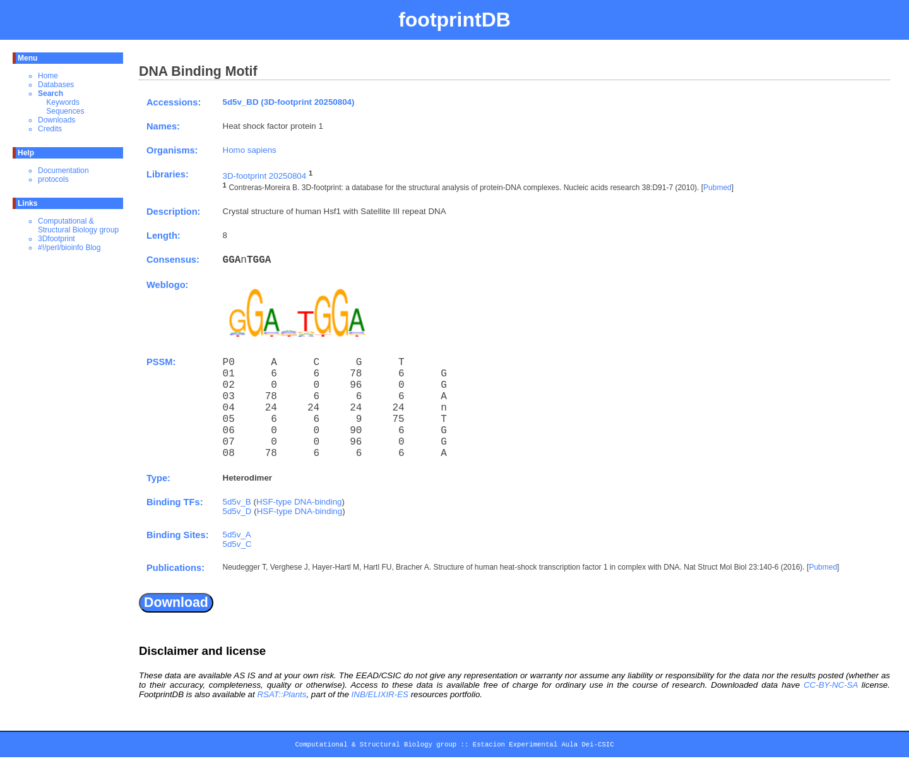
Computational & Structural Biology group (78, 225)
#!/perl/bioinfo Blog (69, 247)
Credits (50, 128)
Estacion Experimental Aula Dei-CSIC (543, 746)
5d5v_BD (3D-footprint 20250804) (289, 102)
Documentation (63, 170)
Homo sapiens (249, 150)
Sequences (65, 111)
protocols (53, 179)
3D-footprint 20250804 (265, 176)
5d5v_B (237, 501)
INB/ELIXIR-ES (380, 694)
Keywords (63, 102)
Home (48, 75)
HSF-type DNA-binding (299, 501)
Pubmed (717, 188)
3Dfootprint (56, 238)
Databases (56, 84)
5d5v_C (237, 544)
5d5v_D (237, 511)
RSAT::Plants (281, 694)
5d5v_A (237, 534)
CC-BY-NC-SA (831, 685)
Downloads (56, 120)
